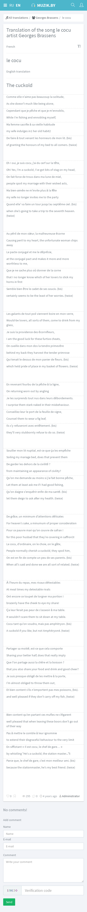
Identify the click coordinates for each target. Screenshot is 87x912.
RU (11, 5)
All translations (17, 18)
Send (9, 902)
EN (18, 5)
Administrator (71, 796)
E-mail (7, 839)
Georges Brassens (45, 18)
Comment (9, 855)
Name (7, 827)
